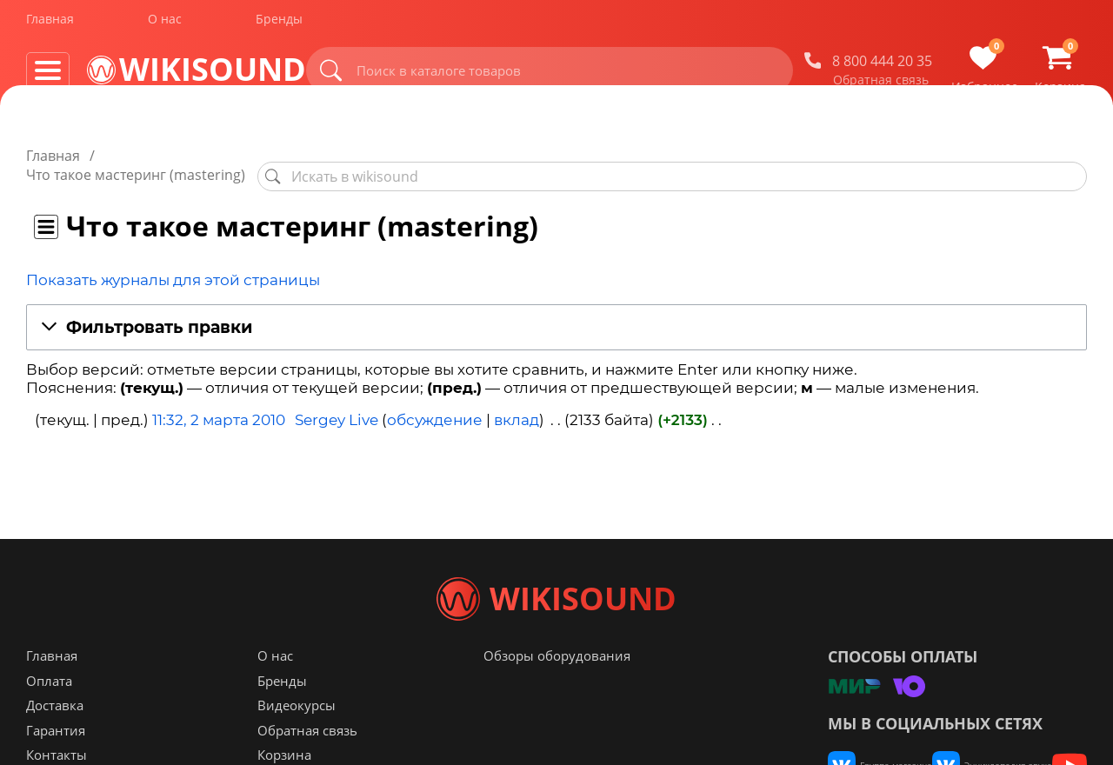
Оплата (49, 715)
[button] (556, 309)
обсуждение (435, 401)
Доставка (54, 739)
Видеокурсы (296, 739)
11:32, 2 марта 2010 (218, 401)
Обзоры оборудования (556, 690)
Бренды (279, 25)
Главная (50, 25)
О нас (165, 25)
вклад (516, 401)
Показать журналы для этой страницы (173, 260)
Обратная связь (881, 86)
